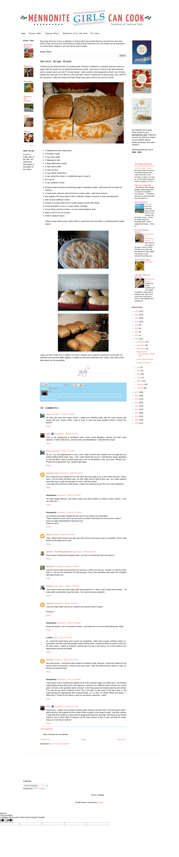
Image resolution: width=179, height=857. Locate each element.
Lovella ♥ (50, 586)
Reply (48, 426)
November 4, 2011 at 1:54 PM (68, 679)
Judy (48, 434)
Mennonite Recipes (28, 46)
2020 (137, 332)
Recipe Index (35, 33)
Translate (39, 789)
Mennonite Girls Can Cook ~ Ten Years (81, 33)
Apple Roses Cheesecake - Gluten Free (145, 354)
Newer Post (45, 739)
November (141, 345)
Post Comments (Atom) (60, 744)
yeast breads (52, 388)
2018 (137, 339)
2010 (137, 416)
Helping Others (52, 33)
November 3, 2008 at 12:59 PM (67, 586)
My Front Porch (141, 202)
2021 (137, 328)
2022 (137, 325)
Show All (31, 145)
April (139, 378)
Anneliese (50, 566)
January (140, 388)
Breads (27, 116)
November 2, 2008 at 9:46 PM (68, 495)
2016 (137, 396)
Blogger (100, 802)
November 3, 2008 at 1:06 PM (65, 603)
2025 (137, 315)
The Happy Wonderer (143, 164)
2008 (137, 423)
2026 (137, 311)
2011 (137, 413)
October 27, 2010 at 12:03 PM (66, 660)
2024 (137, 318)
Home (23, 33)
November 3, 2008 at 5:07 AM (63, 535)
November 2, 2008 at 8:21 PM (63, 451)
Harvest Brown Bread (144, 359)
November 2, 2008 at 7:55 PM (63, 414)
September (141, 349)
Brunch (27, 131)
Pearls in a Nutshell (143, 185)
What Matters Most (142, 260)
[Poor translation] (9, 820)
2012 (137, 409)
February (148, 204)
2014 (137, 403)
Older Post (121, 739)
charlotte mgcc (52, 473)
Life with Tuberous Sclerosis (142, 276)
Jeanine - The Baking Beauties (59, 552)
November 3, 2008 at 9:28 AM (67, 566)
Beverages (28, 81)
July (138, 367)
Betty (48, 535)
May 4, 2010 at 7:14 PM (62, 638)
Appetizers (28, 66)
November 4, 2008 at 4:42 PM (68, 623)
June (139, 371)
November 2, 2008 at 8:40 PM (71, 473)
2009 (137, 420)
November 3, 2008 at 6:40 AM (84, 552)
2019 (137, 335)
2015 (137, 399)
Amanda (49, 603)
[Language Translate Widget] (35, 785)
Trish (48, 414)
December (141, 342)
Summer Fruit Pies (143, 363)
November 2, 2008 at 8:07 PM (66, 434)
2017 (137, 392)
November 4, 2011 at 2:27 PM (66, 706)
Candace (50, 660)
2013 (137, 406)
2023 (137, 322)
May (139, 374)
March (139, 381)
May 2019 (149, 262)
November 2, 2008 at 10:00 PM (69, 512)
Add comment (47, 729)
